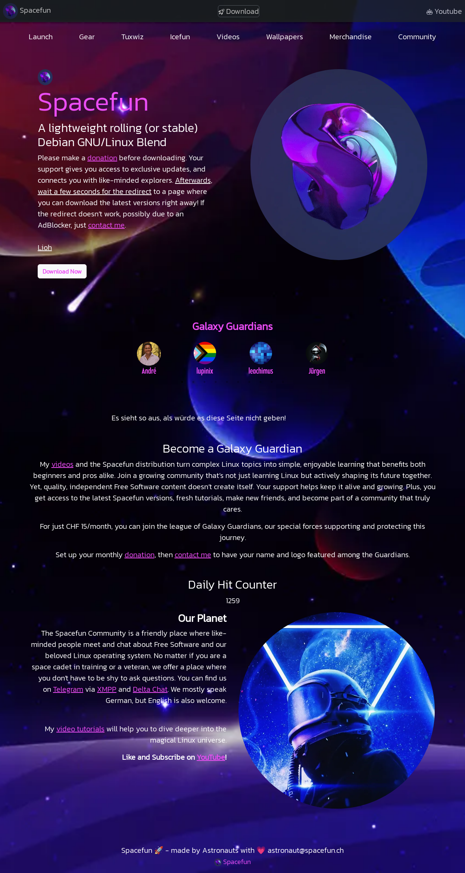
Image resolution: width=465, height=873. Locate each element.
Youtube (444, 11)
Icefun (180, 36)
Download (238, 11)
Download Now (62, 271)
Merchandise (351, 36)
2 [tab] (193, 382)
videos (63, 464)
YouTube (211, 757)
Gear (87, 36)
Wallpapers (284, 36)
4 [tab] (215, 382)
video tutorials (80, 728)
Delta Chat (150, 689)
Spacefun (27, 11)
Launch (41, 36)
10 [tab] (283, 382)
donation (140, 554)
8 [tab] (260, 382)
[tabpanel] (149, 357)
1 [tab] (182, 382)
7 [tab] (249, 382)
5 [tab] (227, 382)
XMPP (106, 689)
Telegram (68, 689)
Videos (228, 36)
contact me (106, 225)
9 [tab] (271, 382)
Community (417, 36)
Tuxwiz (132, 36)
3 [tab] (204, 382)
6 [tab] (238, 382)
